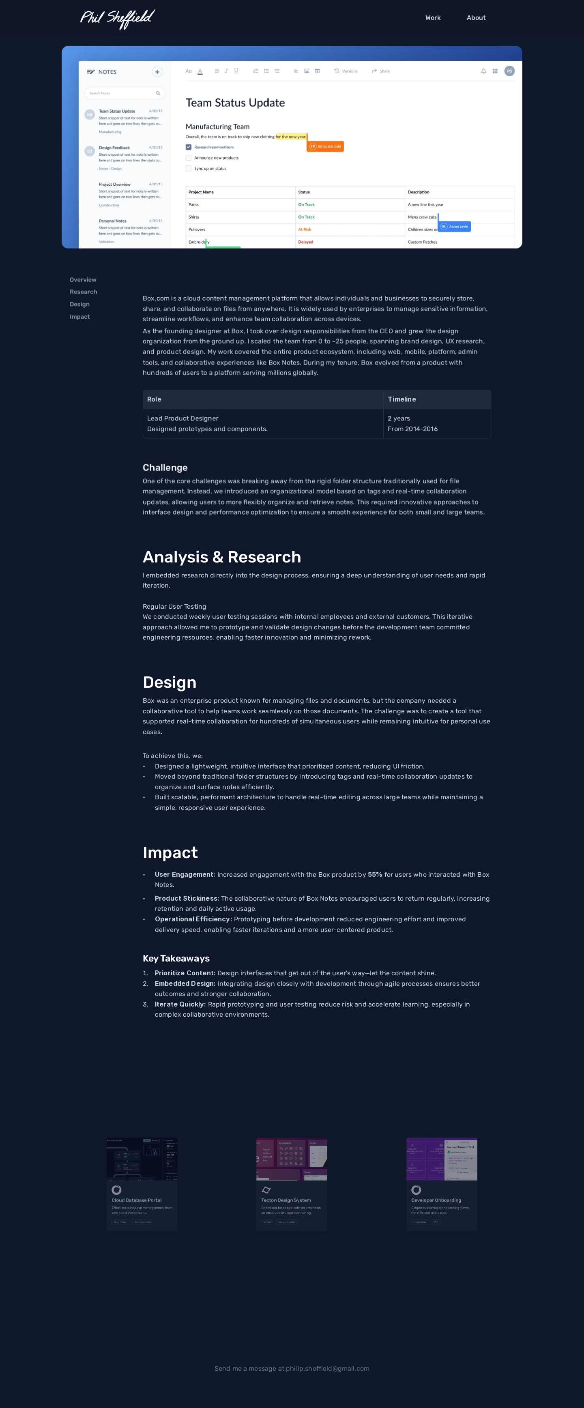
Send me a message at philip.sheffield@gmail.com (292, 1368)
